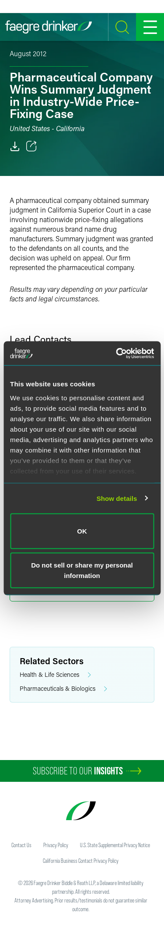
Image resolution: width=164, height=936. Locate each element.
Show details (117, 498)
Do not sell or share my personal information (82, 570)
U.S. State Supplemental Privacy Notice (115, 844)
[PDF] (15, 146)
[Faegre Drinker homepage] (48, 27)
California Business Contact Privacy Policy (81, 860)
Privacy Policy (55, 844)
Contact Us (21, 844)
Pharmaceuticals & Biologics (63, 688)
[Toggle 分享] (31, 146)
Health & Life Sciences (55, 674)
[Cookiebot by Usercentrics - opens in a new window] (117, 353)
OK (82, 531)
